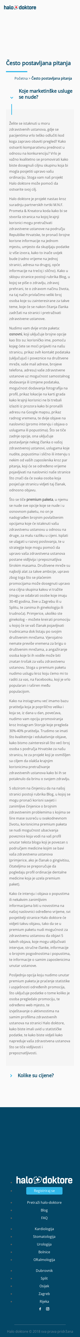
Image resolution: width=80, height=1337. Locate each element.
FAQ (44, 1218)
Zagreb (44, 1293)
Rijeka (44, 1301)
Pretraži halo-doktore (44, 1202)
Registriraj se (44, 1190)
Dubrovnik (44, 1270)
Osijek (44, 1286)
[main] (40, 668)
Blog (44, 1210)
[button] (40, 94)
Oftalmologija (44, 1259)
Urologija (44, 1244)
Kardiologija (44, 1228)
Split (44, 1278)
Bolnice (44, 1252)
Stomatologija (44, 1236)
